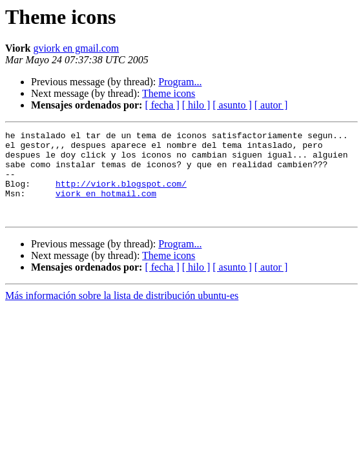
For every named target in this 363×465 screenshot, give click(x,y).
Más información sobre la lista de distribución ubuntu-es (121, 312)
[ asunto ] (232, 104)
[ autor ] (271, 104)
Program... (180, 81)
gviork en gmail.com (76, 48)
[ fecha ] (162, 104)
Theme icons (168, 93)
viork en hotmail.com (106, 206)
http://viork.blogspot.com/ (121, 195)
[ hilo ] (196, 104)
